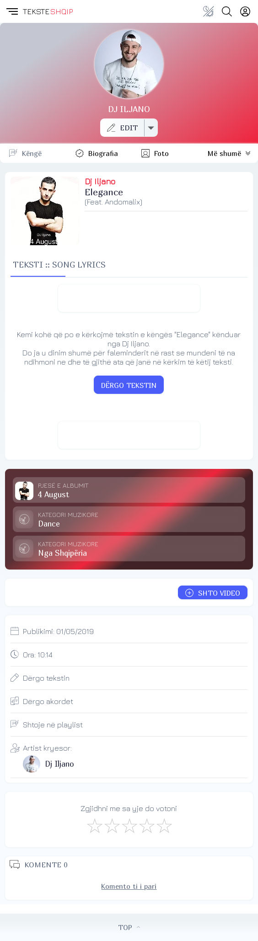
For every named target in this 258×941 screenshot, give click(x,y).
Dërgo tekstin (46, 678)
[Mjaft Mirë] (146, 825)
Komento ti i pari (128, 886)
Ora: (38, 654)
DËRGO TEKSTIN (128, 385)
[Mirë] (129, 825)
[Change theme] (208, 11)
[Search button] (227, 11)
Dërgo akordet (48, 701)
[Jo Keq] (111, 825)
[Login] (245, 11)
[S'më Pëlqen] (94, 825)
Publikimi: (58, 631)
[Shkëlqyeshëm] (163, 825)
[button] (11, 11)
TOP (129, 927)
